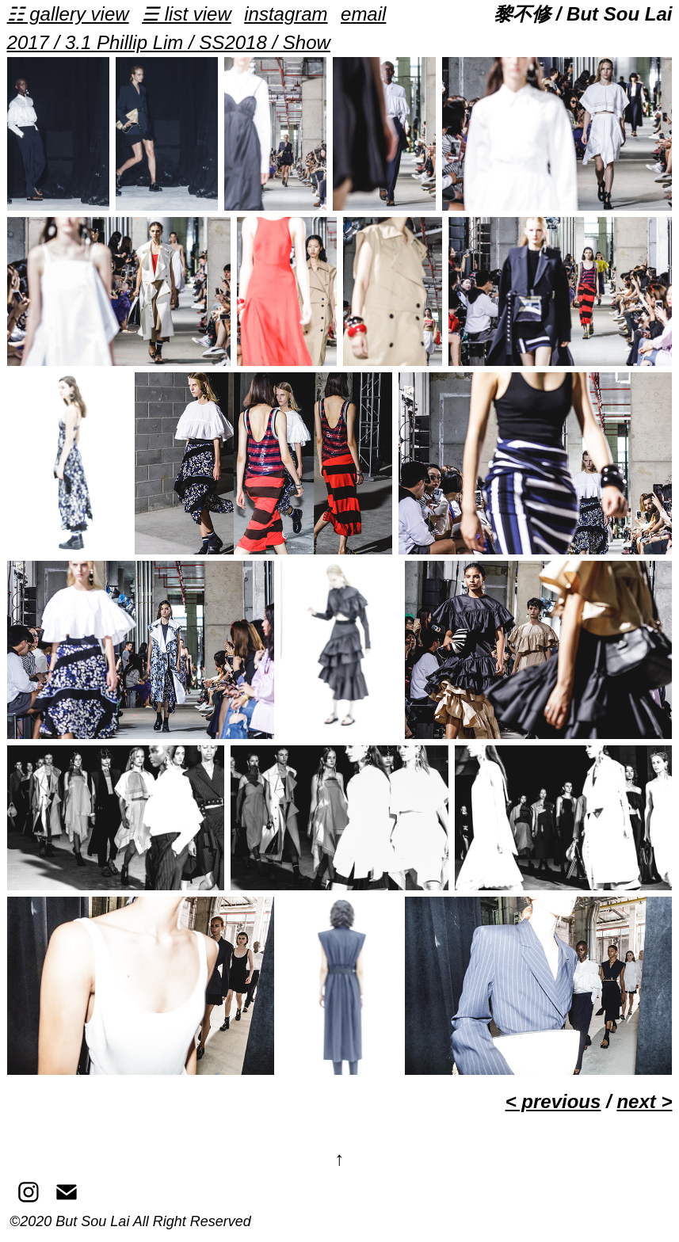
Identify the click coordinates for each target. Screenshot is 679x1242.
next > (644, 1101)
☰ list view (186, 14)
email (363, 14)
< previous (553, 1101)
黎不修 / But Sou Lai (583, 14)
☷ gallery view (68, 14)
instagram (285, 14)
